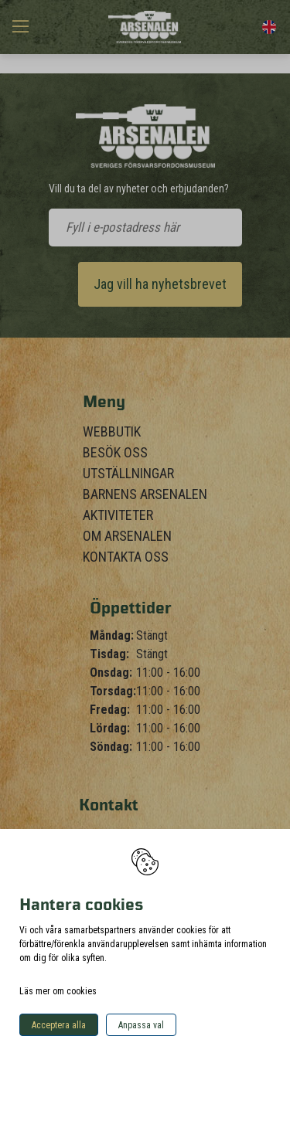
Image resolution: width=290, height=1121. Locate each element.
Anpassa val (141, 1025)
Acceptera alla (59, 1025)
